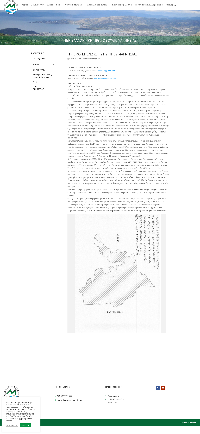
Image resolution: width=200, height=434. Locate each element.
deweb (193, 423)
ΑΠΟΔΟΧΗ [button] (25, 425)
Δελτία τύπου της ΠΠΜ (91, 59)
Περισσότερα (12, 425)
